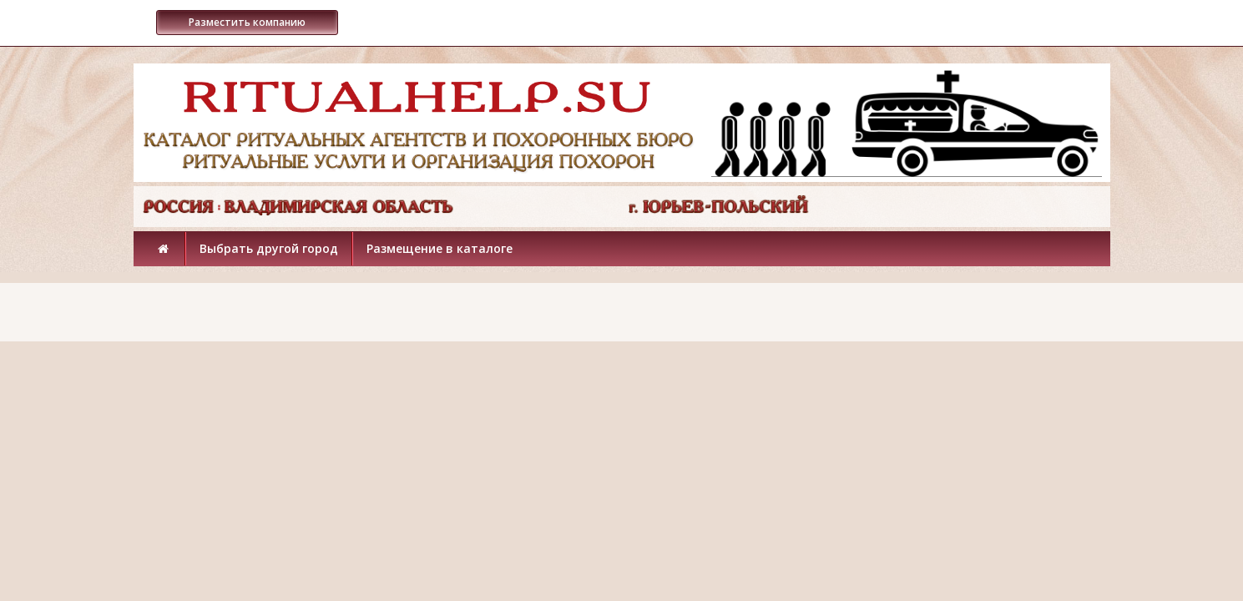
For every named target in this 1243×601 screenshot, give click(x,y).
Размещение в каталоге (439, 248)
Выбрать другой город (269, 248)
